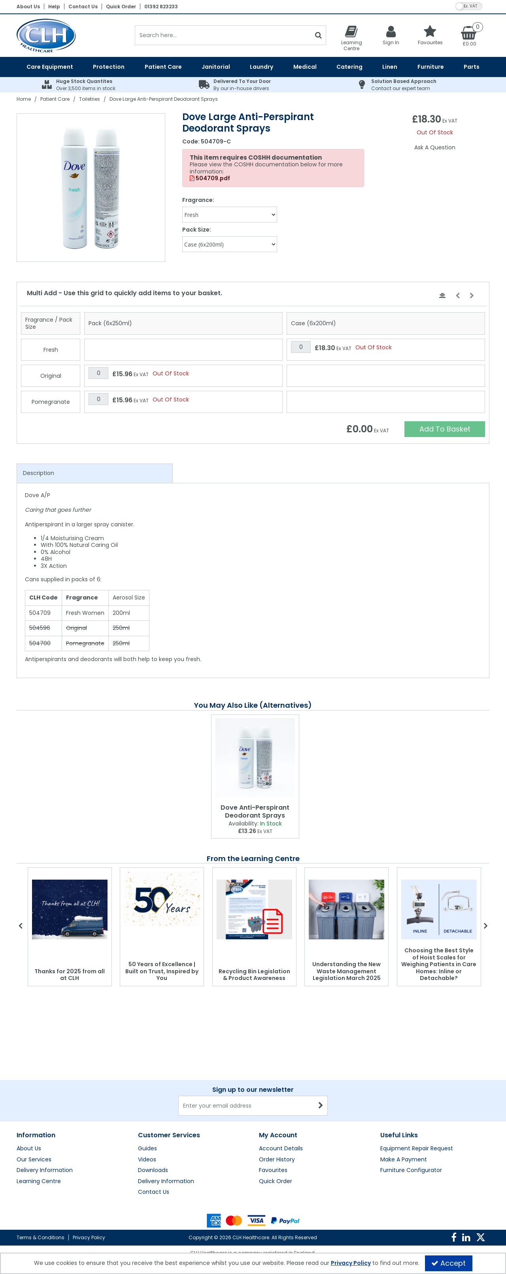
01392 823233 (161, 6)
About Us (28, 6)
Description (38, 473)
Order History (277, 1159)
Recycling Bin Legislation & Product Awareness (254, 974)
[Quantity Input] (301, 347)
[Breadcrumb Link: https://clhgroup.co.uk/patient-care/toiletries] (89, 99)
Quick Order (121, 6)
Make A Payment (403, 1159)
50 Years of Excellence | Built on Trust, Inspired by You (161, 971)
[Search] (223, 35)
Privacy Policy (89, 1237)
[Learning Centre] (351, 38)
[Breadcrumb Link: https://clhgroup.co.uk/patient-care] (55, 99)
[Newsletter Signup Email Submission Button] (321, 1106)
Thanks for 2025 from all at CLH (69, 974)
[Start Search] (318, 35)
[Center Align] (442, 296)
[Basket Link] (469, 36)
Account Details (281, 1148)
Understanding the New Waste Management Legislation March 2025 (346, 971)
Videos (147, 1159)
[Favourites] (430, 35)
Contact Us (83, 6)
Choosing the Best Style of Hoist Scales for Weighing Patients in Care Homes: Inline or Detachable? (438, 964)
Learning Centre (39, 1181)
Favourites (273, 1170)
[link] (454, 1237)
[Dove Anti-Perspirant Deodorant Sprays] (255, 757)
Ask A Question (434, 147)
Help (54, 6)
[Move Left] (457, 296)
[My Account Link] (391, 35)
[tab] (95, 473)
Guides (147, 1148)
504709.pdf (210, 178)
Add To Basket (444, 429)
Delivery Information (45, 1170)
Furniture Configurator (411, 1170)
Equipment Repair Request (416, 1148)
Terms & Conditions (40, 1237)
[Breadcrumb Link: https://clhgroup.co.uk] (24, 99)
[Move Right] (471, 296)
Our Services (34, 1159)
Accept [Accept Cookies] (448, 1263)
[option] (91, 187)
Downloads (153, 1170)
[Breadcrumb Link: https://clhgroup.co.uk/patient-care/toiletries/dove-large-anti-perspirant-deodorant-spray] (164, 99)
